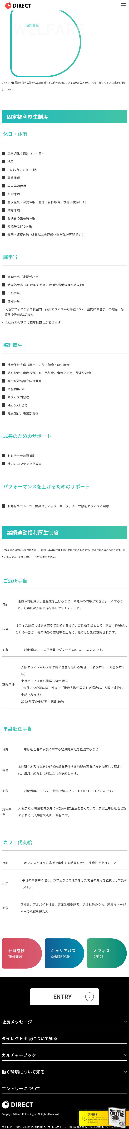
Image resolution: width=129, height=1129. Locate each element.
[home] (15, 5)
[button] (123, 5)
